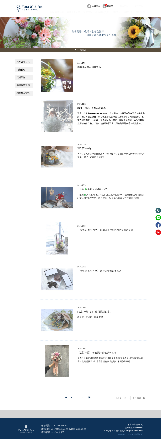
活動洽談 (116, 12)
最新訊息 (83, 50)
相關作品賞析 (23, 93)
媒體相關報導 (23, 85)
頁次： (118, 398)
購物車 (109, 5)
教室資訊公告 (23, 62)
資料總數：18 (138, 398)
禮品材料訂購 (102, 12)
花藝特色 (21, 69)
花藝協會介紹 (73, 12)
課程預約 (87, 12)
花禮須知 (21, 77)
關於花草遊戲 (57, 12)
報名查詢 (124, 6)
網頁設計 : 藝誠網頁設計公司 (130, 436)
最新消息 (128, 12)
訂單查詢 (139, 6)
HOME (29, 8)
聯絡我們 (140, 12)
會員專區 (96, 6)
